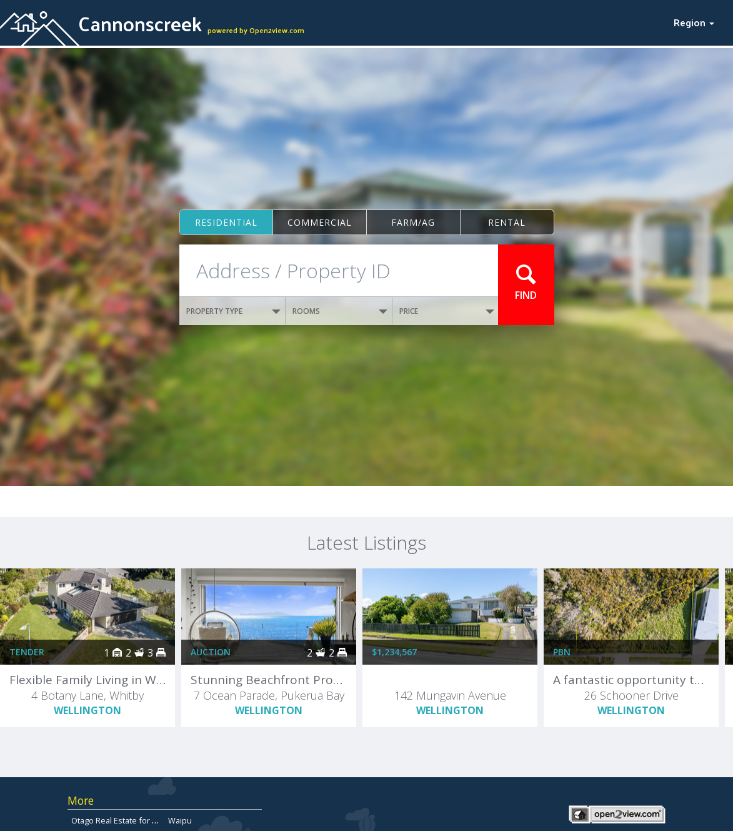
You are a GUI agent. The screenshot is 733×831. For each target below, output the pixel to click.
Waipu (180, 820)
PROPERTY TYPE (233, 311)
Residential (226, 222)
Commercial (319, 222)
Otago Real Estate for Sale (119, 820)
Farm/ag (413, 222)
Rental (507, 222)
